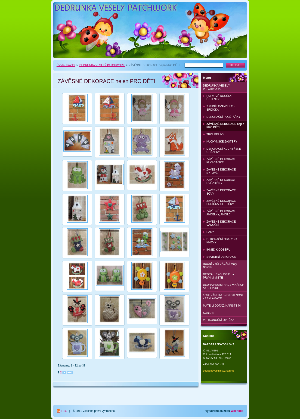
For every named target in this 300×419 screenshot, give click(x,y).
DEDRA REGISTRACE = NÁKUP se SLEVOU (223, 286)
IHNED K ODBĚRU (218, 249)
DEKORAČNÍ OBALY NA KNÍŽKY (222, 241)
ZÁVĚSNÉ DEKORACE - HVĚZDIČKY (222, 181)
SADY (210, 232)
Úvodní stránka (66, 65)
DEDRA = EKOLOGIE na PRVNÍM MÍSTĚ (218, 276)
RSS (64, 411)
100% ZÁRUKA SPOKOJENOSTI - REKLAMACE (223, 297)
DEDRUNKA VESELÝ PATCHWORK (102, 65)
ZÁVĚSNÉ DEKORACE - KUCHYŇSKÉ (222, 161)
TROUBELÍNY (215, 134)
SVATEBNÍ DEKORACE (221, 256)
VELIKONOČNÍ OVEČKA (218, 320)
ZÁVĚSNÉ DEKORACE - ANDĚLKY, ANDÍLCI (222, 213)
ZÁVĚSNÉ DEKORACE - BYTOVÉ (222, 171)
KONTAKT (209, 312)
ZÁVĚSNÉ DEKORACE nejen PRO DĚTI (225, 125)
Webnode (237, 411)
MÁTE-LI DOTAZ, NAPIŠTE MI (222, 305)
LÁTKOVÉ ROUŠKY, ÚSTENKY (219, 97)
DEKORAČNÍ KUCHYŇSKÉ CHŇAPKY (224, 150)
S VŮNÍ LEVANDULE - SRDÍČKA (221, 108)
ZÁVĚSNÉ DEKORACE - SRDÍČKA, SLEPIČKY (222, 202)
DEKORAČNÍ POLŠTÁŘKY (224, 116)
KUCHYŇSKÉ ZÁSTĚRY (222, 141)
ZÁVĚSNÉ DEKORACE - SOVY (222, 192)
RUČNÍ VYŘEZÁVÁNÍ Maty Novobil (220, 265)
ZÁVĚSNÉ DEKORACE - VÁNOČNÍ (222, 223)
